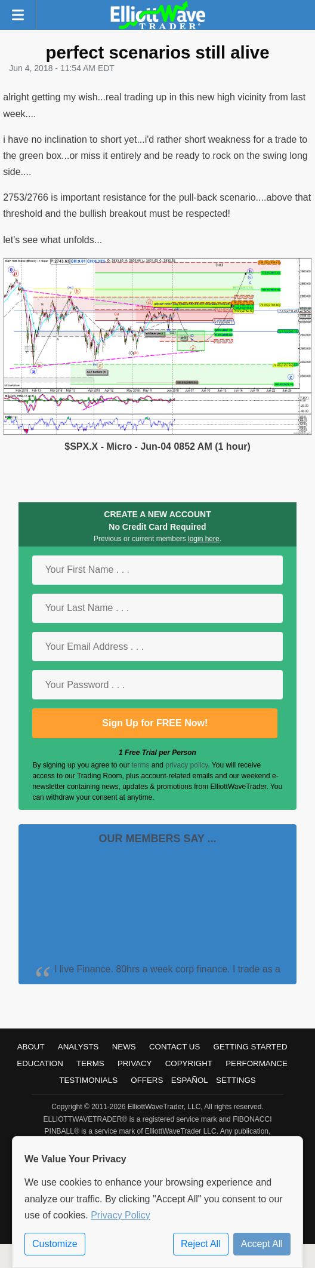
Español (189, 1080)
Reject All (201, 1244)
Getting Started (251, 1046)
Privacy (135, 1063)
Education (40, 1063)
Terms (90, 1063)
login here (204, 539)
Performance (257, 1063)
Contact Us (174, 1046)
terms (141, 765)
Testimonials (88, 1080)
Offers (147, 1080)
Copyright (188, 1063)
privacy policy (186, 765)
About (31, 1046)
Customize (55, 1244)
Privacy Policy (120, 1215)
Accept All (262, 1244)
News (124, 1046)
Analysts (78, 1046)
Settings (236, 1080)
